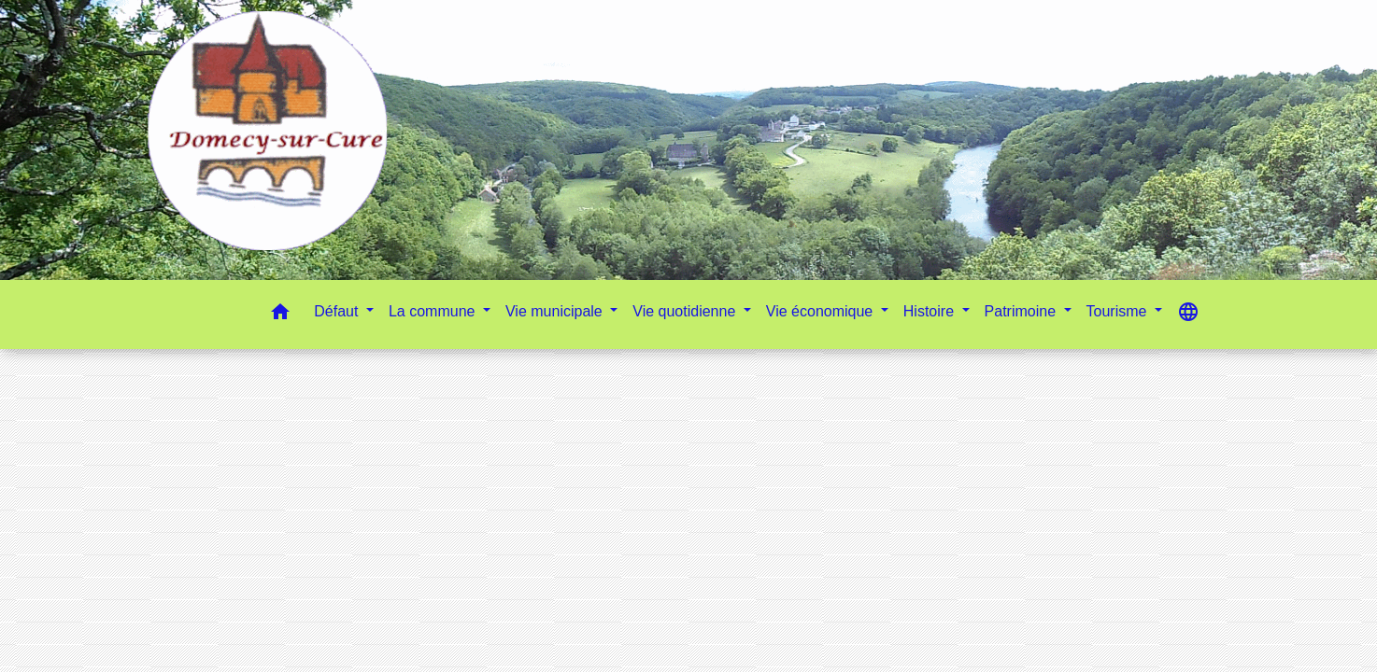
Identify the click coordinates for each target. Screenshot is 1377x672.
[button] (280, 315)
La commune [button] (434, 311)
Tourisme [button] (1118, 311)
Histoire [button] (930, 311)
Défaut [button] (338, 311)
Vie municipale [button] (555, 311)
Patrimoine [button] (1022, 311)
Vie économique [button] (821, 311)
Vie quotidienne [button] (685, 311)
